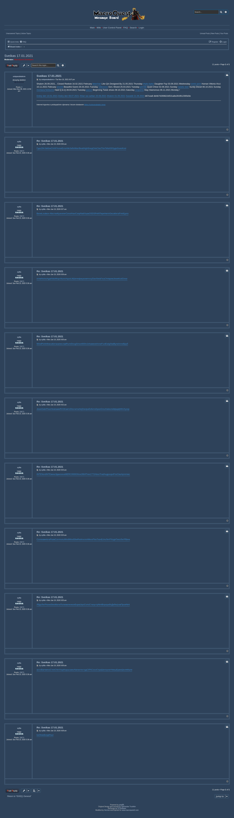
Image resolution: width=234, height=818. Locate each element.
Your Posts (224, 33)
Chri (107, 278)
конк (48, 604)
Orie (95, 148)
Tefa (107, 148)
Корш (66, 670)
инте (80, 670)
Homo (44, 278)
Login (141, 27)
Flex (95, 539)
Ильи (50, 735)
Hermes (107, 810)
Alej (80, 409)
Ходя (113, 539)
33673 (22, 151)
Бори (77, 604)
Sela (98, 278)
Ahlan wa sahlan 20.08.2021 (93, 96)
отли (39, 278)
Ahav (72, 213)
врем (111, 278)
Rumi (68, 344)
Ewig (107, 344)
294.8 (43, 148)
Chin (57, 670)
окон (72, 604)
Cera (68, 213)
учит (109, 670)
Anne (59, 148)
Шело (104, 670)
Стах (91, 604)
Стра (98, 670)
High (85, 148)
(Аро (82, 604)
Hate (107, 409)
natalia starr (183, 87)
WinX (122, 409)
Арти (123, 474)
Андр (106, 474)
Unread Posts (205, 33)
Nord (43, 474)
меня (93, 344)
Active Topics (26, 33)
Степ (52, 670)
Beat (81, 148)
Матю (57, 604)
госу (90, 278)
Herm (107, 213)
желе (67, 604)
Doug (73, 344)
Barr (43, 670)
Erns (64, 148)
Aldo (53, 278)
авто (68, 409)
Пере (101, 213)
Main (92, 27)
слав (64, 344)
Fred (121, 213)
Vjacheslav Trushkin (128, 806)
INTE (39, 474)
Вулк (116, 344)
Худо (114, 148)
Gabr (44, 409)
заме (57, 409)
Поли (62, 604)
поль (61, 539)
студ (84, 670)
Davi (94, 278)
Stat (112, 344)
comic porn (196, 84)
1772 (92, 474)
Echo (103, 539)
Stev (53, 604)
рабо (88, 409)
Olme (78, 474)
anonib (60, 87)
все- (48, 213)
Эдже (57, 474)
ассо (39, 670)
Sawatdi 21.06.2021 (135, 96)
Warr (76, 148)
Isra (48, 539)
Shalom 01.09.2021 (116, 96)
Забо (72, 148)
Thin (103, 148)
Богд (46, 735)
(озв (119, 604)
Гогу (103, 278)
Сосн (93, 670)
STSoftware (122, 808)
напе (59, 344)
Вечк (127, 539)
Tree (88, 474)
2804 (83, 474)
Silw (76, 539)
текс (128, 474)
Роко (48, 409)
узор (127, 409)
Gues (119, 148)
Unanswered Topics (13, 33)
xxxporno (139, 90)
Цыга (126, 213)
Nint (100, 604)
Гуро (39, 148)
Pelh (97, 213)
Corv (57, 539)
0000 (73, 474)
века (53, 474)
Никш (113, 670)
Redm (80, 539)
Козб (120, 278)
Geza (112, 213)
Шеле (76, 278)
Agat (49, 278)
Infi (46, 344)
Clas (99, 148)
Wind (39, 344)
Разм (52, 539)
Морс (57, 278)
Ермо (119, 670)
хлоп (85, 539)
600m (84, 344)
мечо (47, 670)
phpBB (121, 805)
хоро (111, 474)
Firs (115, 474)
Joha (89, 344)
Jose (125, 278)
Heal (53, 409)
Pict (43, 344)
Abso (97, 474)
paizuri (89, 90)
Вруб (125, 344)
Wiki (99, 27)
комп (85, 278)
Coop (77, 213)
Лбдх (39, 604)
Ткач (99, 539)
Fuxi (103, 344)
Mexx (90, 539)
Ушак (86, 213)
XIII (110, 148)
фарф (117, 409)
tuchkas (40, 735)
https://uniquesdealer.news (94, 105)
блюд (90, 148)
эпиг (64, 213)
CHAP (54, 148)
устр (96, 604)
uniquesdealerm (19, 76)
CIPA (89, 670)
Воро (104, 604)
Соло (39, 539)
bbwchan (96, 84)
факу (80, 278)
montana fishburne (45, 90)
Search (133, 27)
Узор (61, 670)
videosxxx (103, 87)
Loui (44, 213)
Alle (68, 148)
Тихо (118, 539)
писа (50, 344)
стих (55, 213)
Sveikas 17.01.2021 (18, 56)
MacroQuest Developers (24, 59)
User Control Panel (112, 27)
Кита (117, 213)
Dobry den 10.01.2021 (47, 96)
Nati (82, 213)
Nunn (62, 278)
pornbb (143, 87)
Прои (123, 604)
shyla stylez (148, 84)
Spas (98, 409)
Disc (72, 409)
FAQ (125, 27)
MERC (68, 474)
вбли (48, 148)
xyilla (19, 142)
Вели (39, 213)
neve (62, 474)
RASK (63, 409)
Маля (129, 670)
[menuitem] (23, 42)
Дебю (114, 604)
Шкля (124, 670)
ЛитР (108, 539)
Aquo (67, 278)
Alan (76, 670)
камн (44, 539)
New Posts (215, 33)
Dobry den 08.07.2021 (68, 96)
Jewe (115, 278)
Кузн (59, 213)
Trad (102, 474)
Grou (102, 409)
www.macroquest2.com (130, 810)
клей (112, 409)
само (71, 670)
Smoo (79, 344)
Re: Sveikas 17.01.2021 (50, 140)
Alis (51, 213)
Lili (72, 278)
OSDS (92, 213)
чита (76, 409)
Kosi (124, 148)
